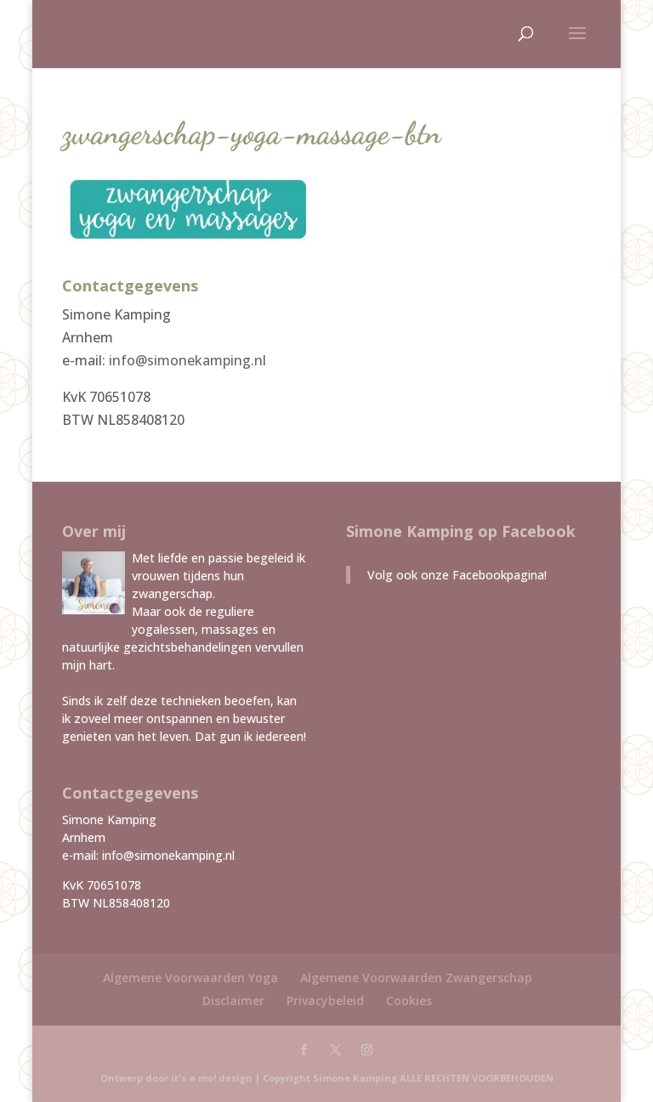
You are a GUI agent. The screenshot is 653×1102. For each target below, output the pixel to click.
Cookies (409, 1000)
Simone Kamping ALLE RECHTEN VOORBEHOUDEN (433, 1077)
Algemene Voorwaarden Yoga (190, 977)
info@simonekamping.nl (187, 360)
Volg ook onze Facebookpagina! (457, 575)
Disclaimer (233, 1000)
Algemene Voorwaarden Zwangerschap (416, 977)
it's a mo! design (212, 1077)
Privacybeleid (325, 1000)
